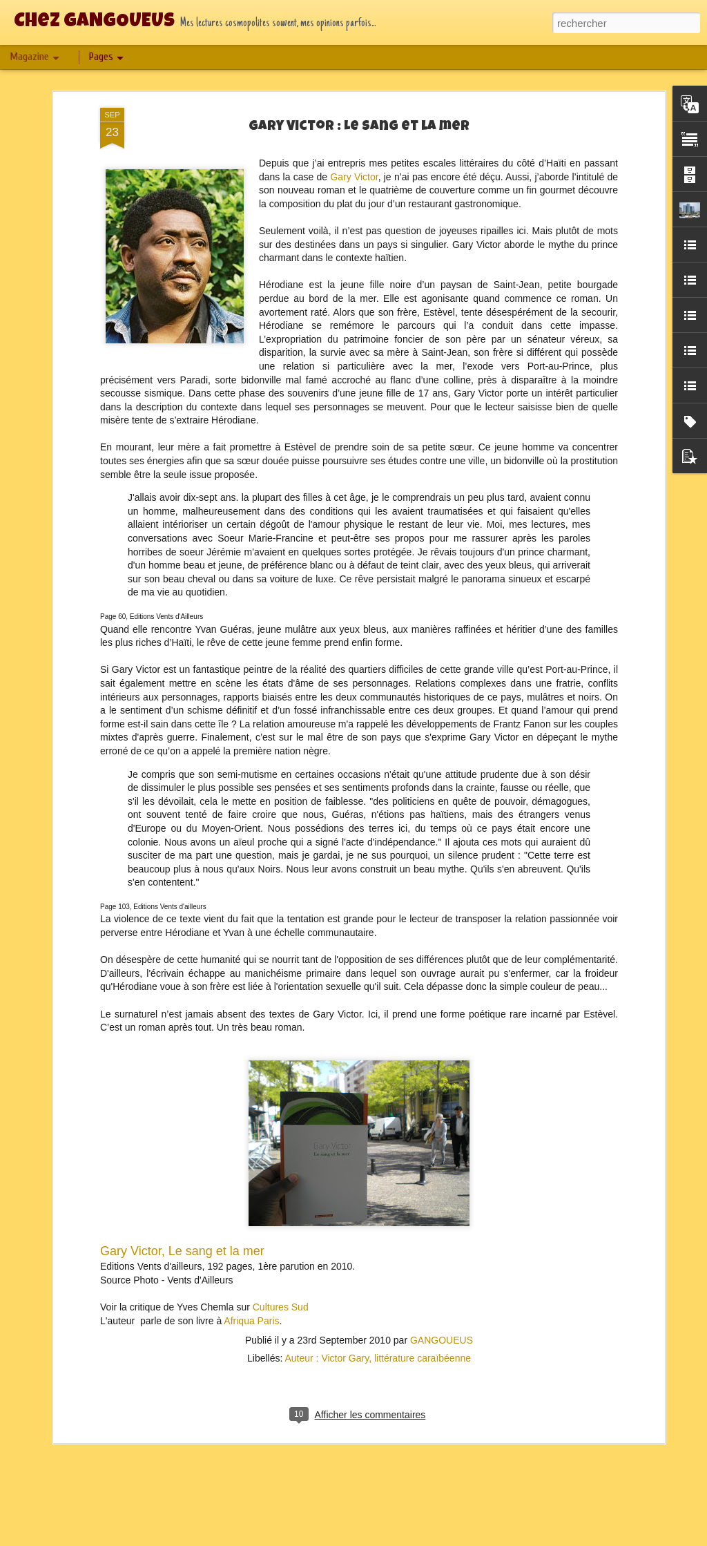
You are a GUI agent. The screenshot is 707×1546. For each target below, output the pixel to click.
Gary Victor (354, 151)
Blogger (434, 1538)
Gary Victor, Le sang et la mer (182, 1226)
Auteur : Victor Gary (326, 1333)
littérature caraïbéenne (422, 1333)
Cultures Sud (281, 1282)
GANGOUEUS (441, 1315)
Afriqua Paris (251, 1295)
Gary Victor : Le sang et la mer (359, 102)
